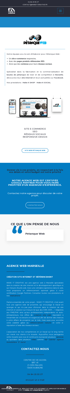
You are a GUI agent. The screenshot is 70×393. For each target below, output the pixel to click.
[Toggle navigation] (60, 11)
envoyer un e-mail (35, 380)
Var (46, 340)
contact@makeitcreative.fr (35, 4)
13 (19, 342)
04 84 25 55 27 (33, 2)
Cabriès (52, 340)
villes (34, 340)
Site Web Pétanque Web (35, 150)
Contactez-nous (35, 205)
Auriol (23, 342)
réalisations (15, 296)
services (60, 337)
